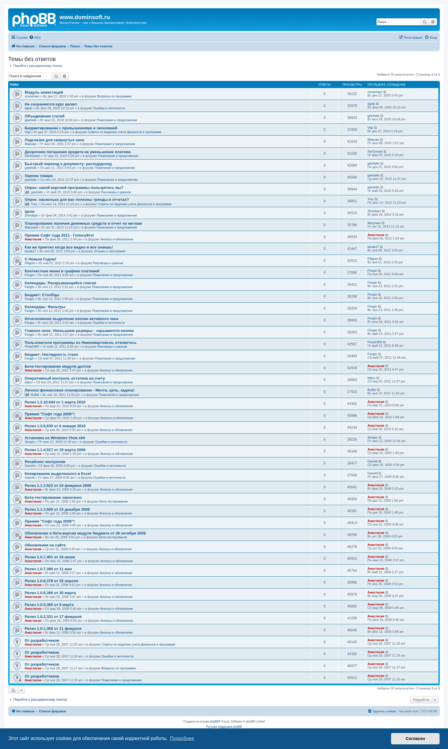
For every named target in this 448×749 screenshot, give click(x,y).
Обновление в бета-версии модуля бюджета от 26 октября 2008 (85, 533)
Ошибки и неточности (109, 108)
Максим (30, 144)
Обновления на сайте (45, 545)
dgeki (28, 108)
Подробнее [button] (182, 738)
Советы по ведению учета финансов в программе (125, 132)
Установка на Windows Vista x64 (55, 438)
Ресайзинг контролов (45, 462)
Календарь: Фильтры (45, 307)
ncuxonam (32, 96)
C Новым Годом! (40, 259)
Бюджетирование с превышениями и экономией (71, 128)
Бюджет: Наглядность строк (51, 354)
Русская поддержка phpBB (224, 726)
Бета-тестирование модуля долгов (58, 366)
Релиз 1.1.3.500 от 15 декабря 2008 (57, 509)
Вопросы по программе (114, 96)
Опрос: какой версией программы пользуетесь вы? (74, 187)
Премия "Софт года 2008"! (50, 521)
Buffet (35, 394)
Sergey (30, 442)
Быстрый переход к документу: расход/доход (68, 164)
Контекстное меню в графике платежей (62, 271)
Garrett (30, 465)
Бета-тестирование (113, 501)
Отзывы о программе (109, 251)
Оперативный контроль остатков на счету (65, 378)
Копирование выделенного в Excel (58, 473)
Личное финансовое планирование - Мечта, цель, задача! (80, 390)
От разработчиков (42, 640)
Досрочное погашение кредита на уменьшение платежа (77, 152)
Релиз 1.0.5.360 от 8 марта (49, 605)
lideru (29, 382)
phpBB (214, 721)
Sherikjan (31, 215)
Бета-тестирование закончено (53, 497)
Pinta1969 (32, 346)
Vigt (27, 132)
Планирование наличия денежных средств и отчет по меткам (83, 223)
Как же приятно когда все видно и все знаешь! (69, 247)
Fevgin (29, 275)
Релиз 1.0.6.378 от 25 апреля (51, 581)
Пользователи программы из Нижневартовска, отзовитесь (81, 342)
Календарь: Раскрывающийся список (60, 283)
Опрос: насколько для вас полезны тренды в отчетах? (77, 199)
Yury (34, 204)
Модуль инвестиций (44, 92)
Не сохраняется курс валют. (51, 104)
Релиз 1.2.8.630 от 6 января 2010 (55, 426)
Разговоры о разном (116, 192)
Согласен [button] (415, 738)
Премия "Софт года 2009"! (50, 414)
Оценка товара (39, 176)
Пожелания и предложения (117, 120)
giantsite (31, 120)
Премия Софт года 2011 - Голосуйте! (59, 235)
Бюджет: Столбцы (42, 295)
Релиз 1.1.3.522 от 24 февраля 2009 (58, 485)
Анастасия (33, 239)
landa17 (30, 251)
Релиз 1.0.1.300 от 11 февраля (53, 628)
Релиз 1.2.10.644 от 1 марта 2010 (55, 402)
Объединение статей (44, 116)
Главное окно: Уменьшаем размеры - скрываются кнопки (79, 330)
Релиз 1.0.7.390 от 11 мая (48, 569)
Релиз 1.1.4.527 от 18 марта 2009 (55, 450)
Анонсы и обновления (117, 239)
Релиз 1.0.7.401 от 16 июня (50, 557)
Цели (30, 211)
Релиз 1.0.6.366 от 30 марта (50, 593)
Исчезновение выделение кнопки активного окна (72, 319)
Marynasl (31, 227)
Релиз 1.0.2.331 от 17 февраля (53, 616)
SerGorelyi (32, 156)
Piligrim (30, 263)
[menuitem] (35, 37)
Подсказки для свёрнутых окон (55, 140)
